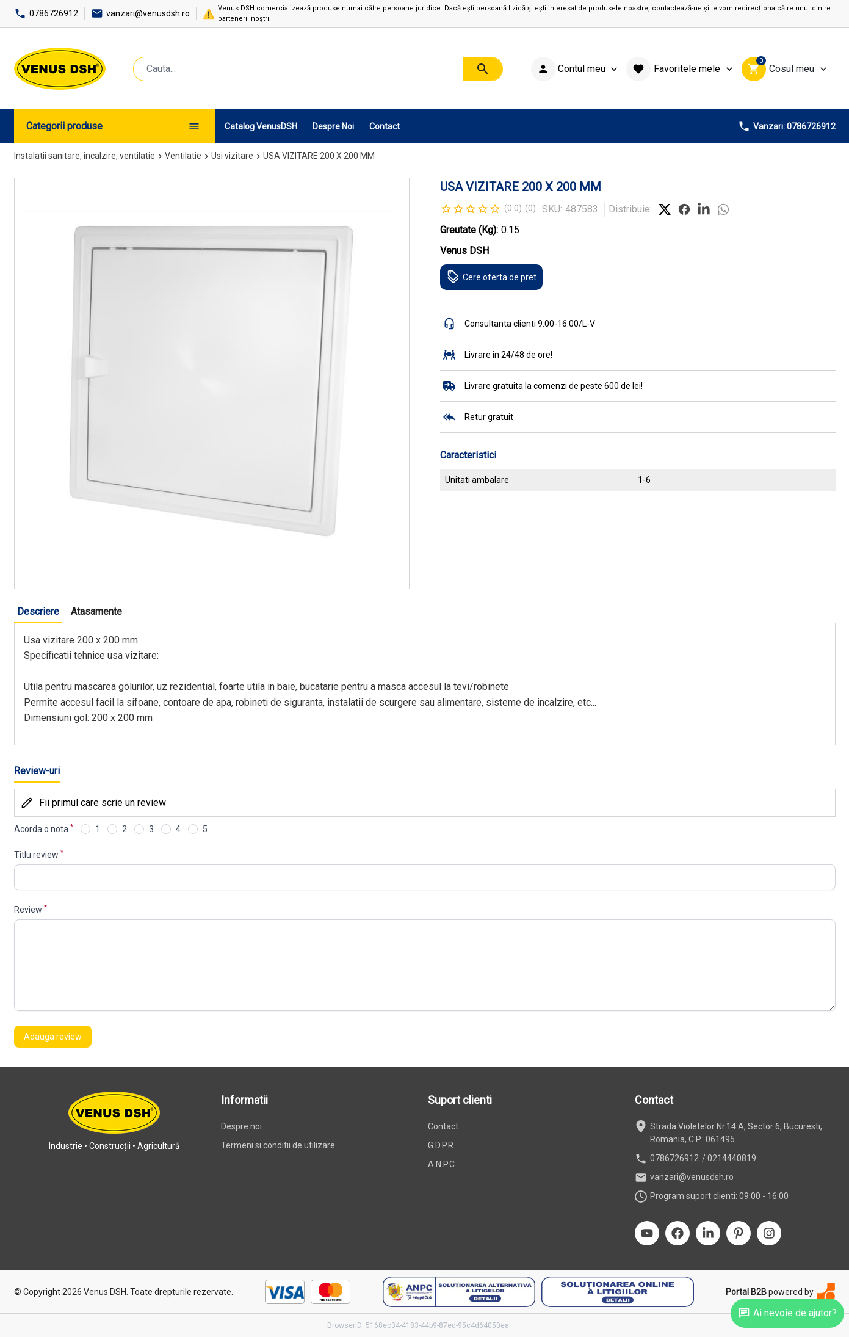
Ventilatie (183, 156)
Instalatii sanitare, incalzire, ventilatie (84, 156)
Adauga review (53, 1037)
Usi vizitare (232, 156)
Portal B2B (746, 1292)
